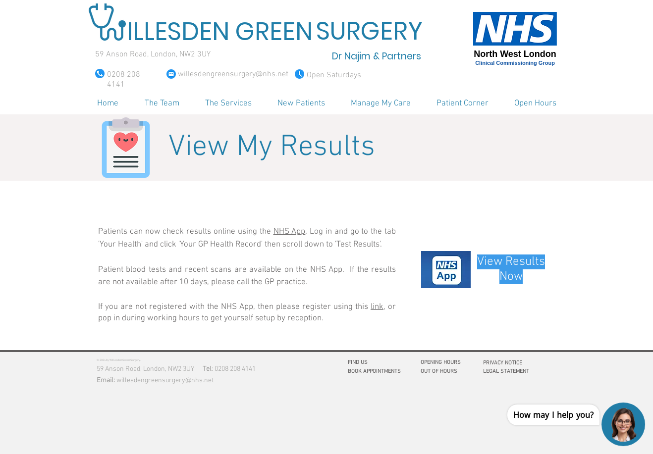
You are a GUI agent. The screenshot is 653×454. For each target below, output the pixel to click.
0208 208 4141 (235, 369)
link (377, 307)
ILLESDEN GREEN (220, 31)
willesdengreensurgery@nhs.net (165, 380)
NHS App (289, 232)
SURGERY (369, 31)
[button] (161, 103)
